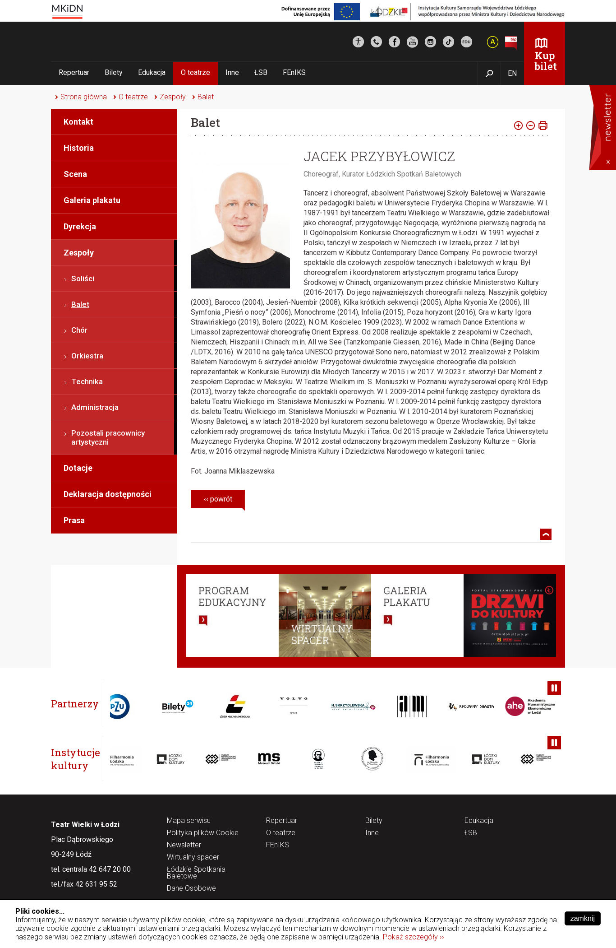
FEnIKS (294, 72)
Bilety (114, 72)
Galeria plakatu (92, 200)
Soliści (82, 278)
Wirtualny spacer (193, 857)
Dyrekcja (80, 226)
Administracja (95, 407)
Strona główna (83, 97)
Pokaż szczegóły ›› (413, 937)
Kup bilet (546, 61)
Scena (75, 174)
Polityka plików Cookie (203, 833)
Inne (232, 72)
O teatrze (195, 72)
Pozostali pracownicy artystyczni (108, 437)
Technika (87, 381)
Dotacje (78, 468)
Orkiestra (87, 355)
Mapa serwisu (189, 821)
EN (512, 73)
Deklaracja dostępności (108, 494)
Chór (79, 330)
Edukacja (151, 72)
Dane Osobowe (191, 888)
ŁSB (260, 72)
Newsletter (184, 845)
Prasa (74, 520)
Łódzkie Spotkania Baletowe (196, 873)
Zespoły (173, 97)
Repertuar (74, 72)
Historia (79, 148)
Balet (206, 97)
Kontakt (78, 121)
